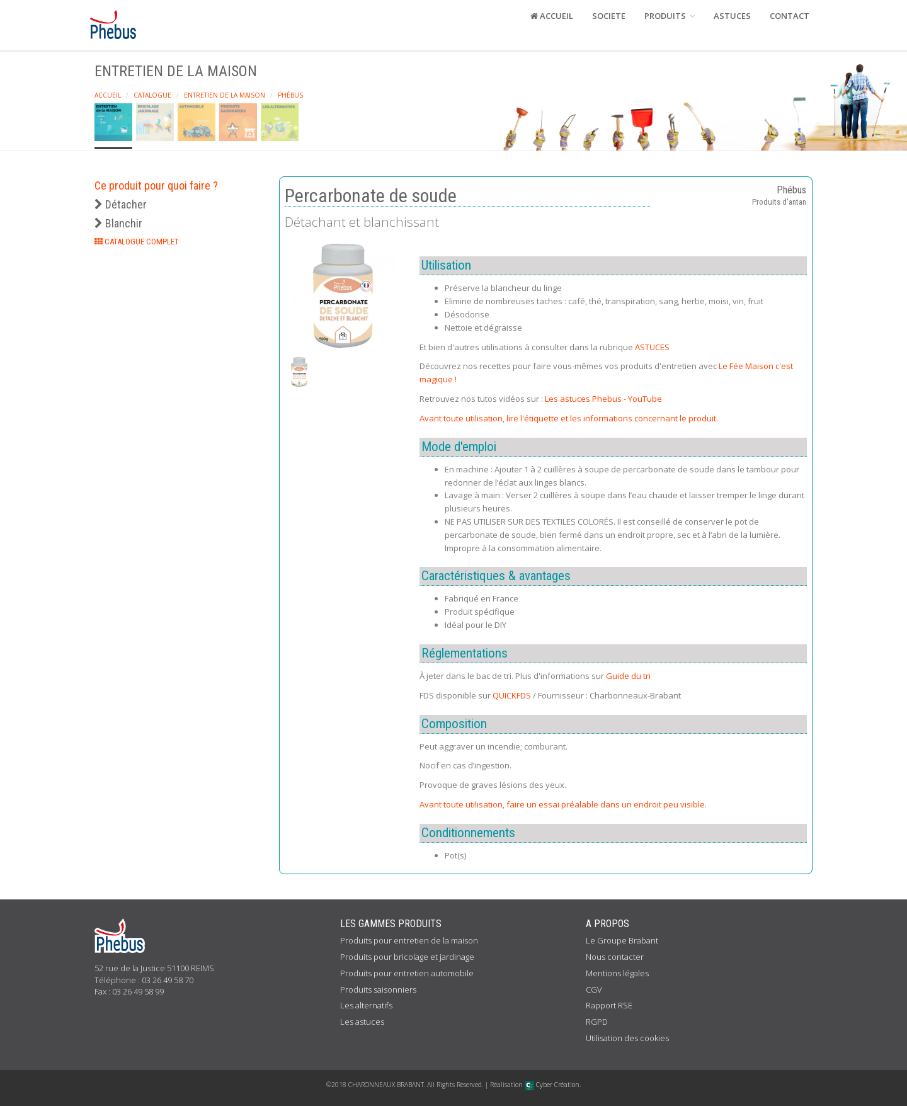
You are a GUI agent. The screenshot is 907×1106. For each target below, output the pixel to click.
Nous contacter (615, 956)
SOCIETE (608, 15)
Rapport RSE (609, 1005)
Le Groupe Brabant (622, 940)
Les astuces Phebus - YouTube (603, 398)
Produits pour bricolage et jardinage (407, 956)
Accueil (107, 95)
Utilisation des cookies (627, 1038)
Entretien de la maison (224, 95)
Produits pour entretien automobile (407, 973)
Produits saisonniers (378, 989)
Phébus (290, 95)
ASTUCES (732, 15)
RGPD (597, 1021)
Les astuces (362, 1021)
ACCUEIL (551, 15)
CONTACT (789, 15)
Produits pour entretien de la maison (409, 940)
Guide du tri (628, 675)
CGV (594, 989)
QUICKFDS (512, 695)
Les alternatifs (366, 1005)
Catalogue (152, 95)
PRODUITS (669, 15)
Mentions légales (617, 973)
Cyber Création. (553, 1084)
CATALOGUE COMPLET (136, 241)
